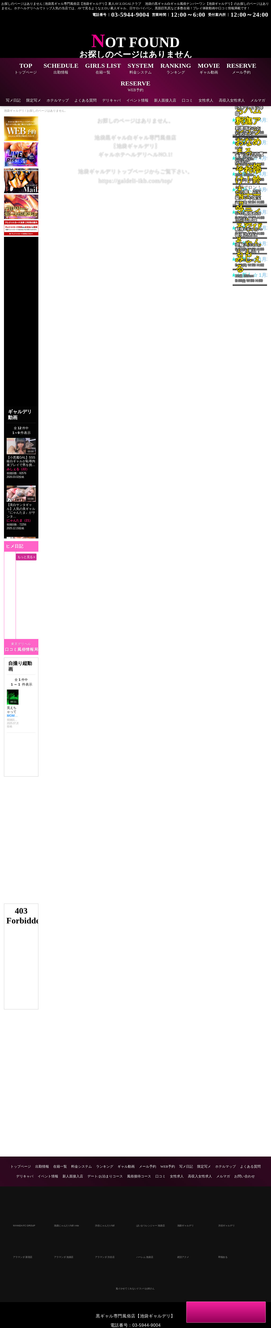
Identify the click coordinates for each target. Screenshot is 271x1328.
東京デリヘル (21, 644)
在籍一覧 (60, 1166)
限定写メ (33, 100)
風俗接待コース (139, 1176)
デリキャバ (111, 100)
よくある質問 (85, 100)
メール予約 (147, 1166)
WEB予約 (167, 1166)
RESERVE (241, 69)
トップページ (20, 1166)
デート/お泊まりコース (105, 1176)
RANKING (175, 69)
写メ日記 (13, 100)
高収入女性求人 (232, 100)
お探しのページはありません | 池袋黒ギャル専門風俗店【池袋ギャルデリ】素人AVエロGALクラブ (71, 4)
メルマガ (257, 100)
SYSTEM (141, 69)
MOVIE (209, 69)
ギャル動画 (126, 1166)
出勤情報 (42, 1166)
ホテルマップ (58, 100)
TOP (26, 69)
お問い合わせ (244, 1176)
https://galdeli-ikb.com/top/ (135, 180)
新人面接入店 (165, 100)
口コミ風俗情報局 (21, 649)
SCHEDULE (60, 69)
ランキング (104, 1166)
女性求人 (205, 100)
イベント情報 (137, 100)
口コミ (187, 100)
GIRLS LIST (103, 69)
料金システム (81, 1166)
